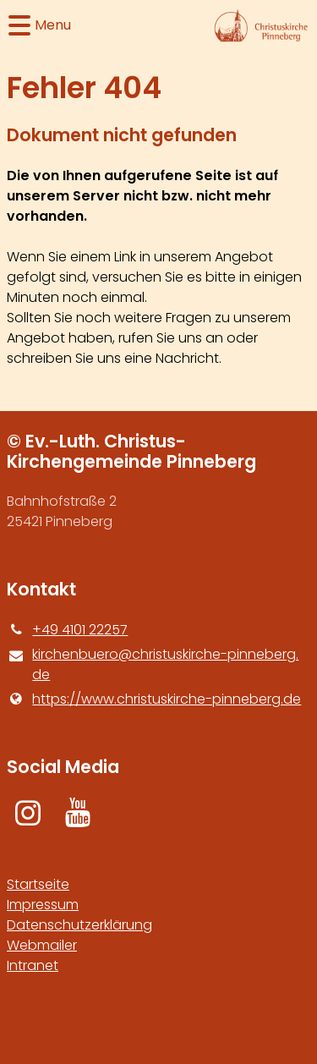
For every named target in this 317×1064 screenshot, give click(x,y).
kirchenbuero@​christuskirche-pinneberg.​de (152, 664)
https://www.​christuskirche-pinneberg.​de (154, 699)
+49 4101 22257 (67, 630)
